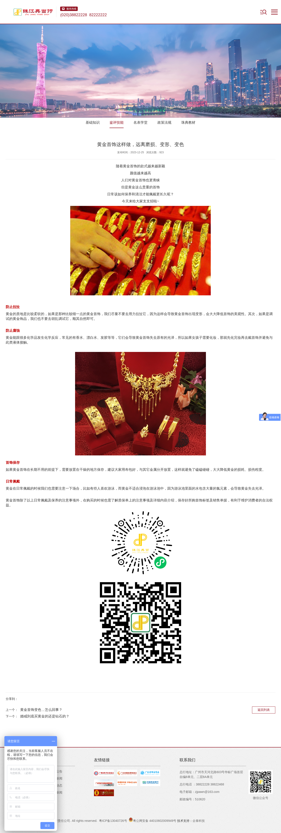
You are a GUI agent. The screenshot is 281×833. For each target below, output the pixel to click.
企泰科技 (199, 820)
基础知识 (93, 122)
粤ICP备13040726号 (113, 820)
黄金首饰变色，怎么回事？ (41, 710)
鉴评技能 (117, 122)
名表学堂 (140, 122)
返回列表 (264, 710)
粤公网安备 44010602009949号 (152, 819)
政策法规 (164, 122)
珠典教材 (188, 122)
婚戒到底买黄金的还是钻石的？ (44, 716)
